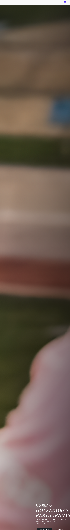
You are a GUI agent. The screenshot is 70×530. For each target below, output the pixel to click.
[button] (65, 2)
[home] (10, 2)
